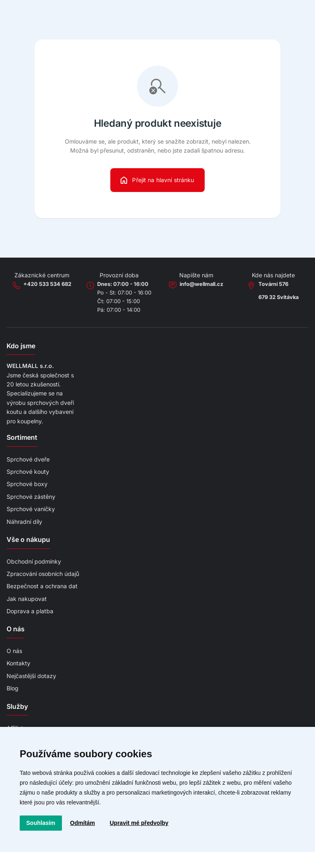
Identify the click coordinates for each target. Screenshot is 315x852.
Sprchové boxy (27, 483)
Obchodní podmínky (34, 561)
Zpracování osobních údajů (43, 573)
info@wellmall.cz (201, 284)
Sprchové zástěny (31, 496)
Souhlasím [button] (40, 823)
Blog (12, 688)
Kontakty (18, 663)
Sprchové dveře (28, 459)
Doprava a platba (30, 611)
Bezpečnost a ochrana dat (42, 585)
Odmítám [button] (82, 823)
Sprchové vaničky (31, 508)
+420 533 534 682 (47, 284)
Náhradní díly (24, 521)
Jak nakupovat (27, 598)
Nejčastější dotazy (31, 675)
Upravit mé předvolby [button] (139, 823)
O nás (14, 650)
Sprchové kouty (28, 471)
